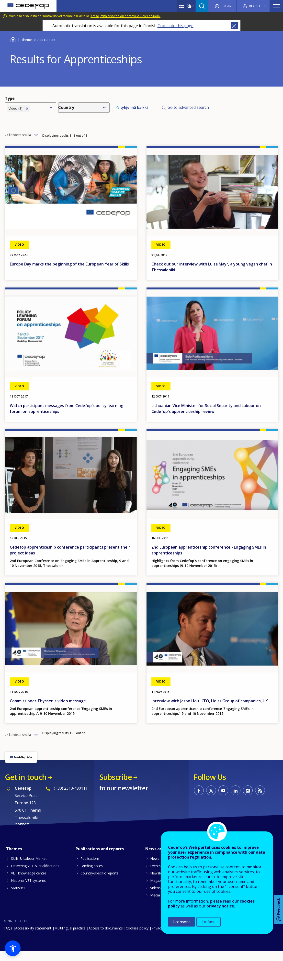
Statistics (18, 897)
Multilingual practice (70, 938)
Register (257, 5)
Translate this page (175, 25)
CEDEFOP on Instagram (248, 800)
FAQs (8, 938)
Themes (14, 858)
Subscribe (115, 787)
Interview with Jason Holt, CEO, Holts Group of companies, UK (209, 710)
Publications (90, 868)
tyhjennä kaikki (134, 111)
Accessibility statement (33, 938)
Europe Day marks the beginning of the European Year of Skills (69, 273)
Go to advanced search (188, 111)
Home (13, 39)
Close (234, 25)
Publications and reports (100, 858)
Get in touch (25, 787)
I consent (181, 922)
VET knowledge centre (28, 883)
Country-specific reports (99, 883)
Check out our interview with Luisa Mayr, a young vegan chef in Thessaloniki (211, 276)
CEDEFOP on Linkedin (235, 800)
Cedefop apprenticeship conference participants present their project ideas (70, 559)
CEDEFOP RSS (260, 800)
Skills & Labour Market (29, 868)
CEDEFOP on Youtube (223, 800)
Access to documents (106, 938)
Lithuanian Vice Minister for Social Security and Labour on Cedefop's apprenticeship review (206, 418)
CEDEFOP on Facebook (199, 800)
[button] (13, 948)
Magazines (158, 890)
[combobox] (26, 119)
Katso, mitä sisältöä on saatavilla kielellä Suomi (125, 16)
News (154, 868)
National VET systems (28, 890)
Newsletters (159, 883)
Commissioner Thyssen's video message (48, 710)
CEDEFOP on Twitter (211, 800)
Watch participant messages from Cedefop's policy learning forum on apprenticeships (66, 418)
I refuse (208, 922)
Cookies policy (137, 938)
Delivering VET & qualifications (35, 875)
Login (226, 5)
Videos (155, 897)
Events (155, 875)
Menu (276, 6)
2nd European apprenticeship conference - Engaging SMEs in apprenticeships (208, 559)
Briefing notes (91, 875)
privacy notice (220, 906)
